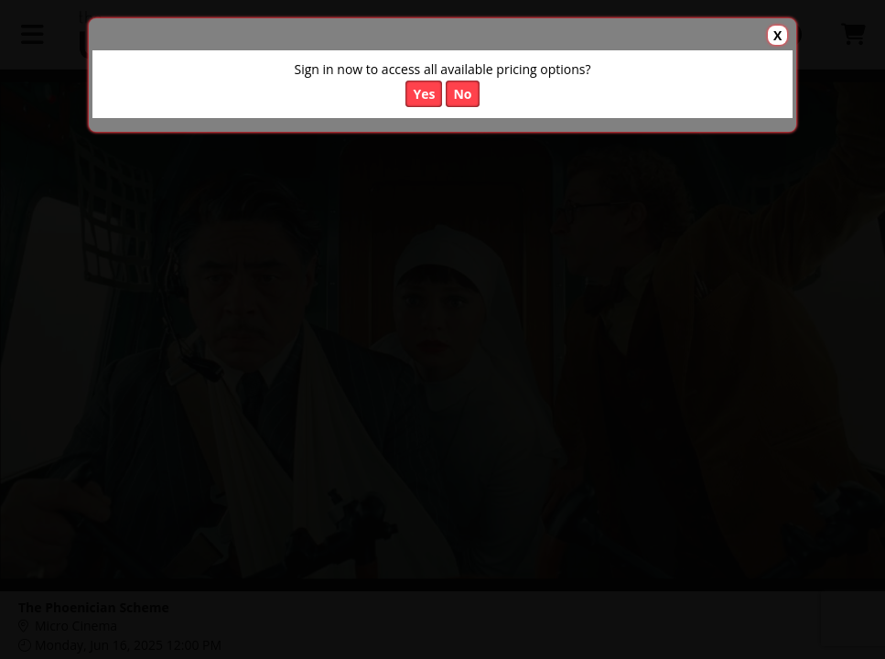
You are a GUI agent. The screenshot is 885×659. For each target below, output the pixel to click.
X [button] (777, 35)
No (462, 94)
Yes (424, 94)
